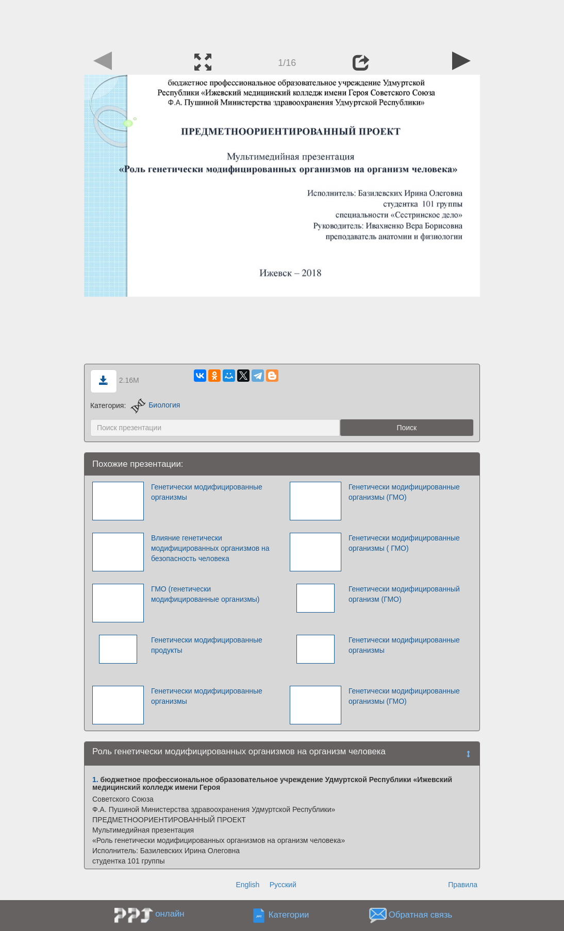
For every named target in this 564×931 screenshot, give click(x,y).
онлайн (169, 914)
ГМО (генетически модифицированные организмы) (205, 594)
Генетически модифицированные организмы (206, 492)
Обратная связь (421, 915)
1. (95, 779)
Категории (289, 915)
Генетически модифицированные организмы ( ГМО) (404, 543)
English (247, 885)
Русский (283, 885)
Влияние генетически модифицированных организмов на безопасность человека (210, 548)
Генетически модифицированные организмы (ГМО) (404, 492)
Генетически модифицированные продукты (206, 645)
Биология (155, 405)
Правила (462, 885)
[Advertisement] (282, 23)
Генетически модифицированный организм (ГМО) (404, 594)
